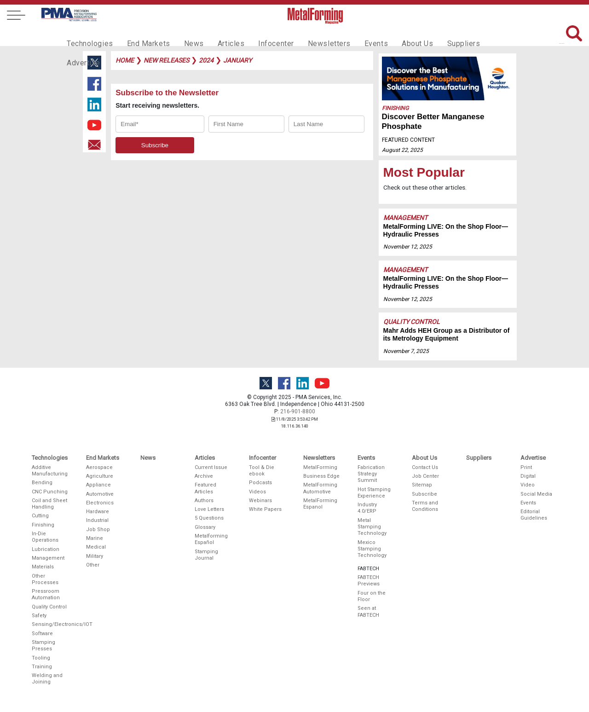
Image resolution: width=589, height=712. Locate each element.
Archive (204, 476)
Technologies (88, 35)
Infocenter (260, 35)
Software (42, 634)
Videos (257, 492)
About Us (391, 35)
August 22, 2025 (402, 150)
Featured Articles (205, 488)
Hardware (97, 512)
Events (353, 35)
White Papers (265, 509)
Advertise (478, 35)
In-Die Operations (45, 537)
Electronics (100, 503)
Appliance (98, 485)
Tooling (41, 658)
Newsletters (310, 35)
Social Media (536, 494)
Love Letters (209, 509)
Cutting (40, 516)
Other (92, 565)
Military (94, 556)
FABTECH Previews (369, 580)
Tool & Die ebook (261, 470)
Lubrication (45, 549)
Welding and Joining (47, 678)
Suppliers (435, 35)
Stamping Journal (206, 555)
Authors (204, 501)
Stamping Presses (43, 645)
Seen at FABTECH (368, 611)
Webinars (260, 501)
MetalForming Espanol (320, 504)
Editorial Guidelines (533, 515)
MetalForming (320, 467)
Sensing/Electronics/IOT (50, 624)
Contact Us (425, 467)
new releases (166, 60)
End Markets (142, 35)
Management (405, 217)
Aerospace (99, 467)
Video (527, 485)
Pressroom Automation (46, 594)
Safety (39, 616)
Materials (43, 567)
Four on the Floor (372, 596)
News (183, 35)
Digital (528, 476)
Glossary (205, 527)
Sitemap (422, 485)
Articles (218, 35)
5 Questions (209, 518)
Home (124, 60)
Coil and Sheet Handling (49, 504)
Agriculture (99, 476)
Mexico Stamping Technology (372, 549)
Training (42, 667)
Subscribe (424, 494)
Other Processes (45, 579)
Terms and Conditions (425, 506)
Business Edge (321, 476)
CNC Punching (50, 492)
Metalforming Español (211, 539)
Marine (94, 538)
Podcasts (260, 483)
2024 (206, 60)
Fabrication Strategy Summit (371, 474)
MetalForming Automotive (320, 488)
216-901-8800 (297, 411)
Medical (96, 547)
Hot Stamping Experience (374, 492)
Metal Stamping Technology (372, 527)
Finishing (395, 108)
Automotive (100, 494)
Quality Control (411, 321)
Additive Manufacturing (50, 470)
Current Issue (211, 467)
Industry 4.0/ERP (367, 508)
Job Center (425, 476)
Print (526, 467)
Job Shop (98, 530)
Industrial (97, 520)
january (237, 60)
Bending (42, 483)
